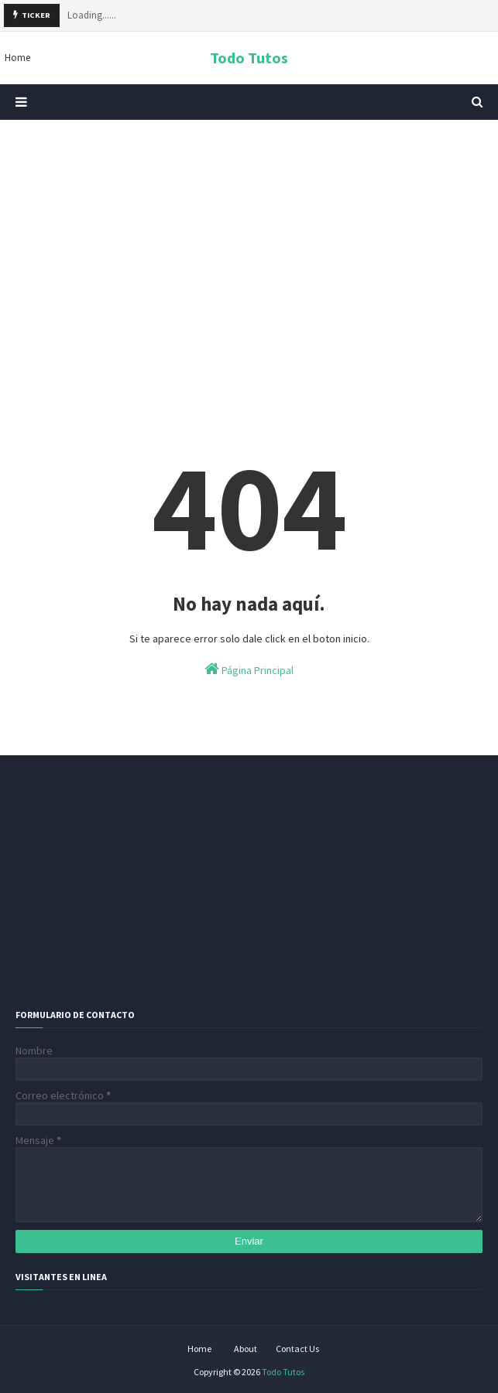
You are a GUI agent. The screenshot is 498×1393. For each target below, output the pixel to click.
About (245, 1348)
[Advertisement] (249, 251)
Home (199, 1348)
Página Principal (249, 669)
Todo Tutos (249, 57)
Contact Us (297, 1348)
